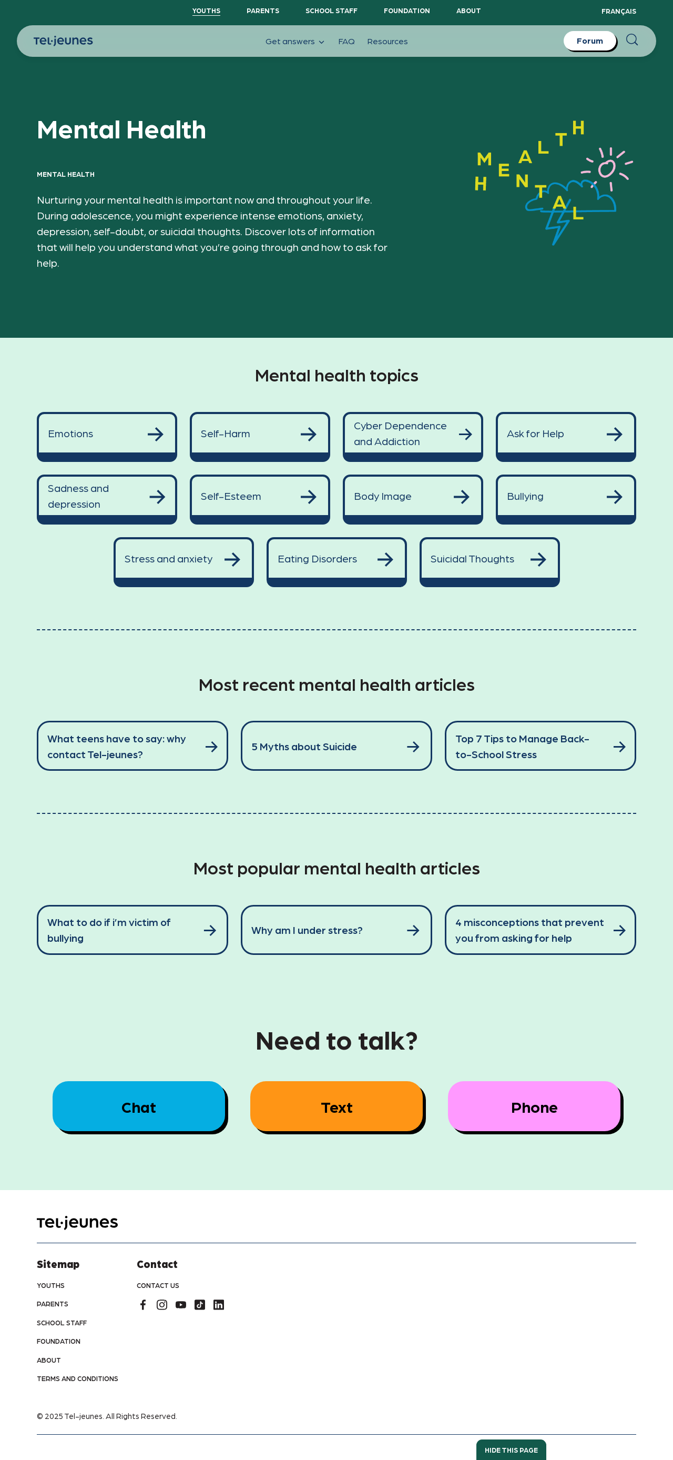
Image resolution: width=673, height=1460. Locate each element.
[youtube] (181, 1304)
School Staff (62, 1322)
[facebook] (143, 1304)
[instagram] (162, 1304)
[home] (91, 1222)
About (468, 10)
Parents (263, 10)
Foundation (407, 10)
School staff (331, 10)
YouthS (206, 10)
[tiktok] (199, 1304)
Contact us (158, 1285)
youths (51, 1285)
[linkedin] (218, 1304)
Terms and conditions (77, 1378)
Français (618, 11)
